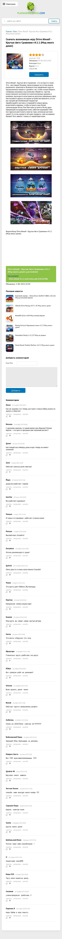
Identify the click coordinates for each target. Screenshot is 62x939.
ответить (9, 418)
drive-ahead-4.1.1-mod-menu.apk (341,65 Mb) (28, 278)
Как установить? (13, 276)
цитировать (17, 418)
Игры (39, 63)
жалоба (25, 418)
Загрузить (38, 74)
